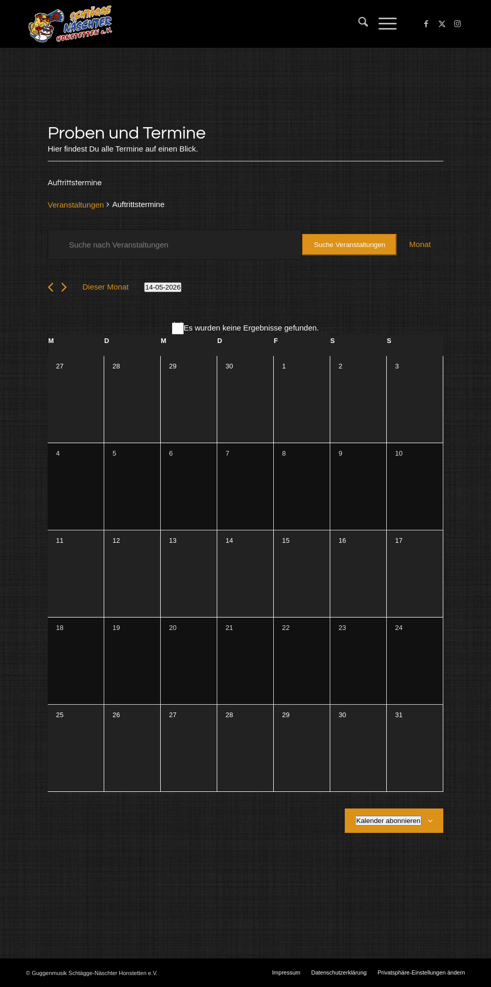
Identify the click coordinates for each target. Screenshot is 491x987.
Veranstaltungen (76, 204)
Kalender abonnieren (388, 821)
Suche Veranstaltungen (349, 245)
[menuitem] (358, 24)
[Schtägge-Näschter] (70, 24)
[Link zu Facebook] (426, 24)
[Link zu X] (442, 24)
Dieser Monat (105, 286)
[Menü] (382, 24)
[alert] (245, 328)
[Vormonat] (50, 287)
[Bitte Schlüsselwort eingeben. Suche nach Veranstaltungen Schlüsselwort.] (175, 244)
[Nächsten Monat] (64, 287)
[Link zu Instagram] (457, 24)
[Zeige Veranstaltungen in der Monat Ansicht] (420, 245)
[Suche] (358, 24)
